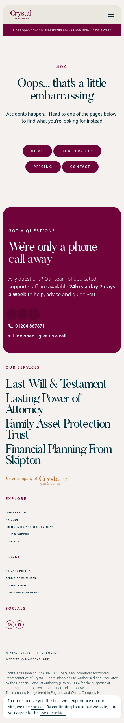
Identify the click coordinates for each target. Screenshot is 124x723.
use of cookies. (53, 712)
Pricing (43, 166)
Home (37, 151)
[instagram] (10, 624)
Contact (80, 166)
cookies (37, 706)
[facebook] (19, 624)
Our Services (77, 151)
